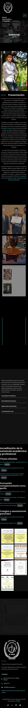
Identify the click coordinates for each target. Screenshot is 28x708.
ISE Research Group (6, 128)
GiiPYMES (18, 701)
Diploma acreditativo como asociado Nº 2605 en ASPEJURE (12, 517)
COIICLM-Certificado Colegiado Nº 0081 (8, 523)
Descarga (7, 464)
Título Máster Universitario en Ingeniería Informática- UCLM (12, 468)
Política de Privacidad (6, 690)
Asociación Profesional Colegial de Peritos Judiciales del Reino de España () (14, 178)
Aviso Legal (16, 690)
